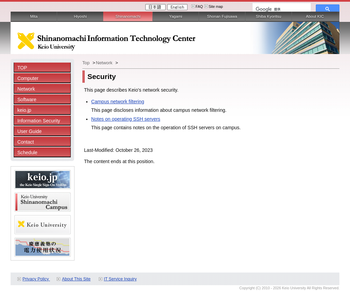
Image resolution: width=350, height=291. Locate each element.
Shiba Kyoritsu (268, 16)
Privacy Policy (36, 279)
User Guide (29, 131)
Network (26, 89)
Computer (28, 78)
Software (27, 99)
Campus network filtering (117, 101)
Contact (25, 142)
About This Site (76, 279)
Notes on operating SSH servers (125, 119)
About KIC (315, 16)
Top (86, 62)
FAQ (199, 6)
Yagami (175, 16)
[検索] (281, 9)
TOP (22, 67)
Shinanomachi (128, 16)
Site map (215, 6)
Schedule (27, 152)
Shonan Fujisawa (222, 16)
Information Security (38, 120)
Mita (34, 16)
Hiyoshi (80, 16)
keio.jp (24, 110)
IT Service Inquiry (120, 279)
